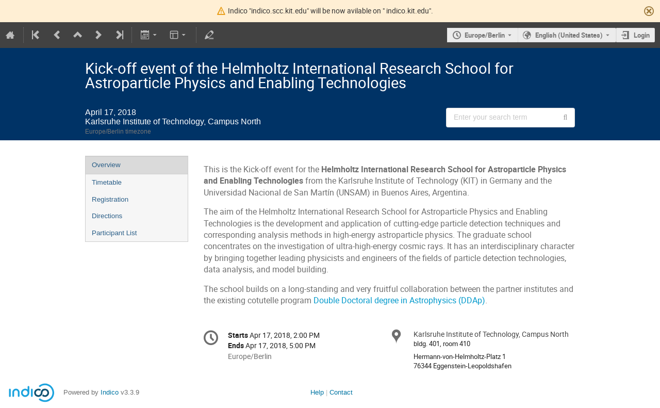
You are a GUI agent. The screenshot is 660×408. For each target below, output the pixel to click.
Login (642, 35)
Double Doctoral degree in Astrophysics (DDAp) (399, 300)
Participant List (114, 233)
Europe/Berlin (485, 35)
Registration (110, 199)
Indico (110, 392)
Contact (341, 392)
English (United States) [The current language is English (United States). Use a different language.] (569, 35)
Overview (106, 165)
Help (317, 392)
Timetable (107, 182)
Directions (107, 216)
